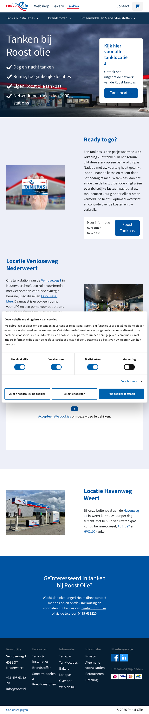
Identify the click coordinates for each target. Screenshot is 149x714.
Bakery (58, 6)
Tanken (73, 6)
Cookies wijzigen (17, 710)
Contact (122, 6)
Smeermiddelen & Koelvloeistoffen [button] (106, 18)
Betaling (91, 680)
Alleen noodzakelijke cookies (27, 394)
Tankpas (65, 656)
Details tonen (128, 381)
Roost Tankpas (127, 228)
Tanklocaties (121, 93)
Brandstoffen (41, 667)
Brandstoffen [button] (57, 18)
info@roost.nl (16, 689)
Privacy (90, 656)
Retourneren (94, 673)
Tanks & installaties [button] (20, 18)
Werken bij (66, 687)
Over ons (65, 680)
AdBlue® (124, 526)
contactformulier (93, 608)
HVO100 (89, 531)
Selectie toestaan (74, 394)
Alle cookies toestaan (122, 394)
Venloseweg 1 (51, 280)
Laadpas (65, 674)
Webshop (41, 6)
